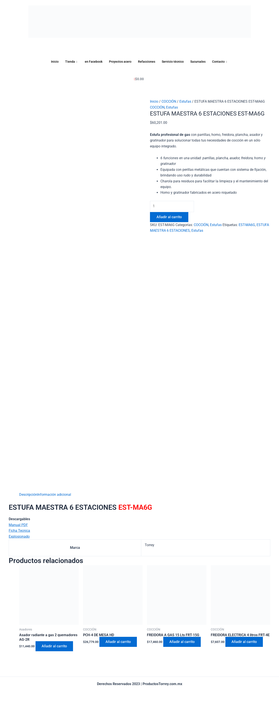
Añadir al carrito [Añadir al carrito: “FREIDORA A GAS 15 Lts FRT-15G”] (182, 642)
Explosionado (19, 536)
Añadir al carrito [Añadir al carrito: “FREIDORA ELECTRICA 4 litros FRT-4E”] (244, 642)
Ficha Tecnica (19, 531)
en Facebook (91, 62)
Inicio (51, 62)
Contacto (223, 62)
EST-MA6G (247, 225)
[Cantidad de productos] (173, 206)
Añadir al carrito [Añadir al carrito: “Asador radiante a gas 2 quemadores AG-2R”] (54, 646)
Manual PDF (18, 525)
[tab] (28, 494)
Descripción (28, 494)
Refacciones (147, 62)
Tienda (68, 62)
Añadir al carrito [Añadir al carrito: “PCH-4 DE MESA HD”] (118, 642)
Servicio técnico (174, 62)
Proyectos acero (119, 62)
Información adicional (54, 494)
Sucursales (200, 62)
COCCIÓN (169, 101)
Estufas (185, 101)
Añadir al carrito (169, 217)
